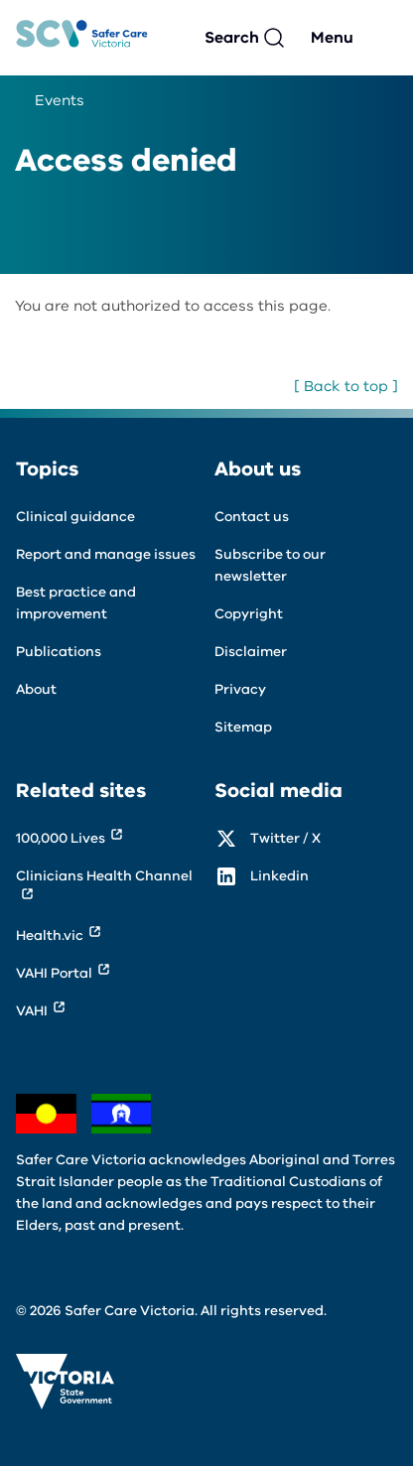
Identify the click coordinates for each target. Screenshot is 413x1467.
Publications (58, 651)
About (36, 689)
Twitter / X (285, 838)
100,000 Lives (60, 838)
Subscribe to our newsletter (270, 565)
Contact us (251, 516)
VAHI (32, 1010)
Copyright (248, 613)
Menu (332, 38)
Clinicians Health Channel (104, 876)
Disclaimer (250, 651)
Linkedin (279, 876)
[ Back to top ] (346, 386)
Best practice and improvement (76, 603)
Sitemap (243, 727)
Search (232, 38)
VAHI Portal (54, 973)
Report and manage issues (106, 554)
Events (59, 100)
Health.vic (49, 935)
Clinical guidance (75, 516)
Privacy (240, 689)
